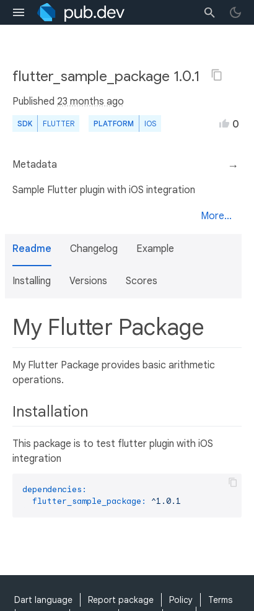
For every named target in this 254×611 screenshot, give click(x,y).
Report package (121, 599)
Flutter (58, 123)
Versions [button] (88, 281)
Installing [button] (31, 281)
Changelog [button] (94, 249)
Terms (220, 599)
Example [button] (155, 249)
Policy (181, 599)
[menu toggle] (18, 12)
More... (216, 216)
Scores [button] (141, 281)
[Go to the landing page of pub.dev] (81, 12)
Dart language (43, 599)
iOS (150, 123)
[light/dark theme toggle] (235, 12)
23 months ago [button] (90, 101)
